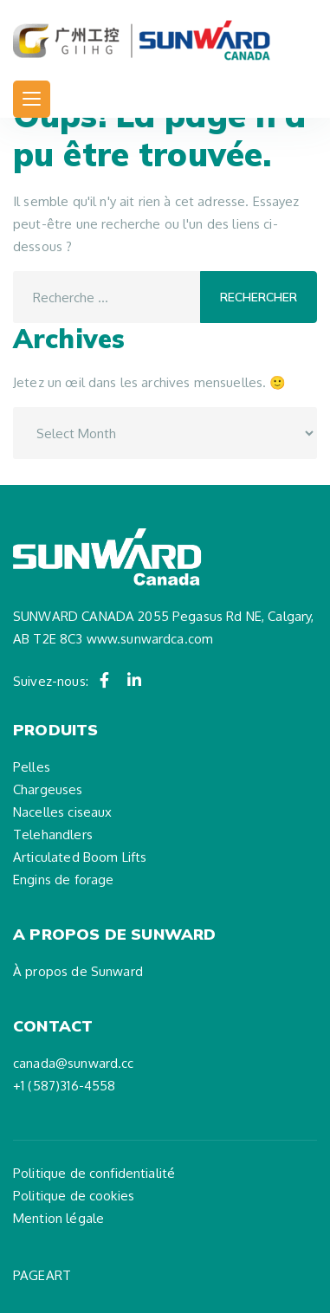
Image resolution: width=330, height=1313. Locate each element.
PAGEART (42, 1275)
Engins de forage (63, 879)
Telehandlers (53, 834)
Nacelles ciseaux (62, 812)
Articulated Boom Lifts (79, 857)
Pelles (31, 767)
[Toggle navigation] (31, 99)
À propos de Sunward (78, 971)
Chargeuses (48, 789)
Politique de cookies (73, 1195)
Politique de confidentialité (94, 1173)
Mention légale (58, 1218)
